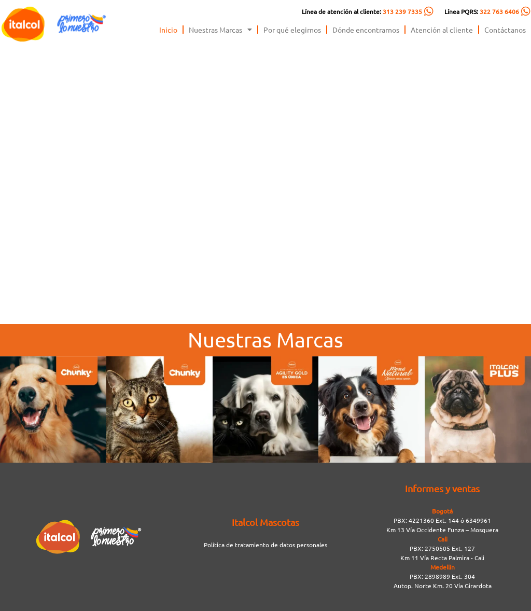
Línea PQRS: (481, 11)
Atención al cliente (442, 29)
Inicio (168, 29)
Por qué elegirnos (292, 29)
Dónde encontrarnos (365, 29)
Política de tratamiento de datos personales (265, 544)
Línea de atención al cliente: (362, 11)
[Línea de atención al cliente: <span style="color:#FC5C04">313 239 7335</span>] (429, 11)
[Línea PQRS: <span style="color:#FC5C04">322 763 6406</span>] (526, 11)
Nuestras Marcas (220, 29)
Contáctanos (505, 29)
